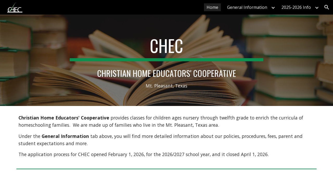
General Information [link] (247, 7)
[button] (327, 7)
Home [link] (212, 7)
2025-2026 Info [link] (296, 7)
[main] (166, 60)
